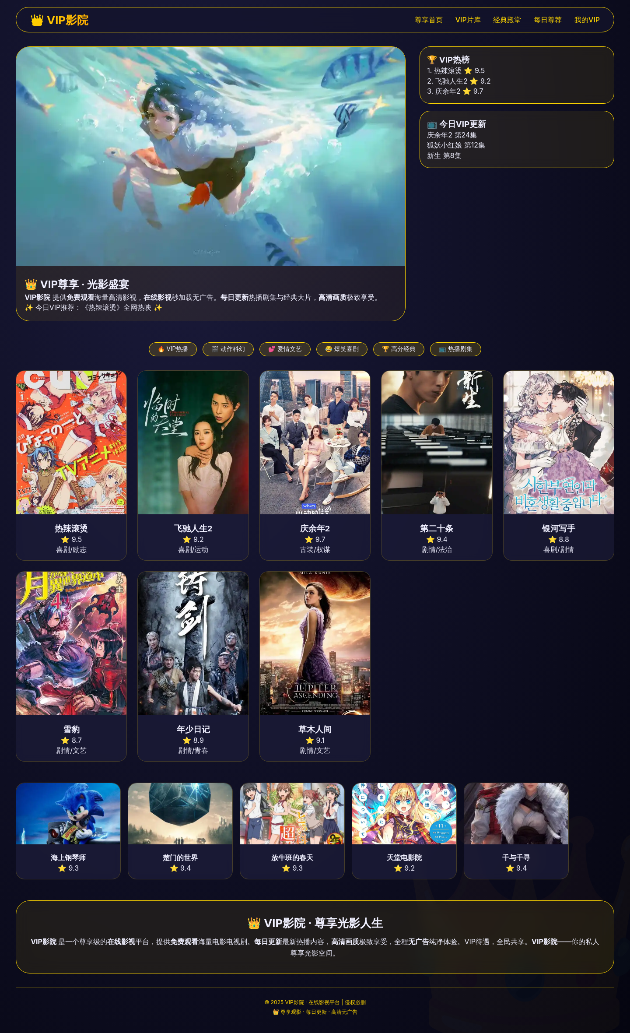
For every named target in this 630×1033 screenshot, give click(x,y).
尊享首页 (429, 19)
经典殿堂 (507, 19)
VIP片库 (468, 19)
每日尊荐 (548, 19)
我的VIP (587, 19)
